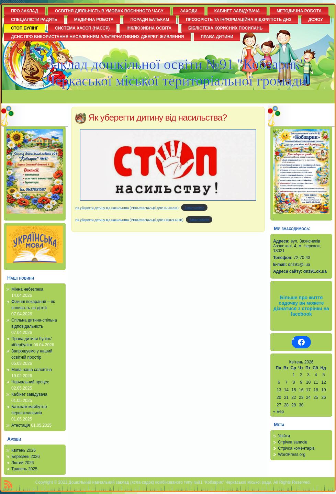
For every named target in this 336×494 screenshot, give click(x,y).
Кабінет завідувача (29, 394)
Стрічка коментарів (296, 448)
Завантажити (194, 207)
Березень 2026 (25, 456)
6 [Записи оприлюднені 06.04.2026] (279, 382)
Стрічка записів (292, 442)
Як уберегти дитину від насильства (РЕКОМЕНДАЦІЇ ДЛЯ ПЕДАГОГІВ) (129, 219)
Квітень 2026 (23, 450)
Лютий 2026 (22, 462)
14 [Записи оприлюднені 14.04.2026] (286, 390)
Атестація (20, 425)
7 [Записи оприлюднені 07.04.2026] (286, 382)
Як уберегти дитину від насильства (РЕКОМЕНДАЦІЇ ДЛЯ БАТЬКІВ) (127, 207)
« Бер (278, 411)
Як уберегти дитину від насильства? (157, 117)
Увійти (284, 436)
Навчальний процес (30, 382)
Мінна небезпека (27, 289)
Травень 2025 (24, 469)
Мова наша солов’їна (31, 369)
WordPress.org (291, 454)
